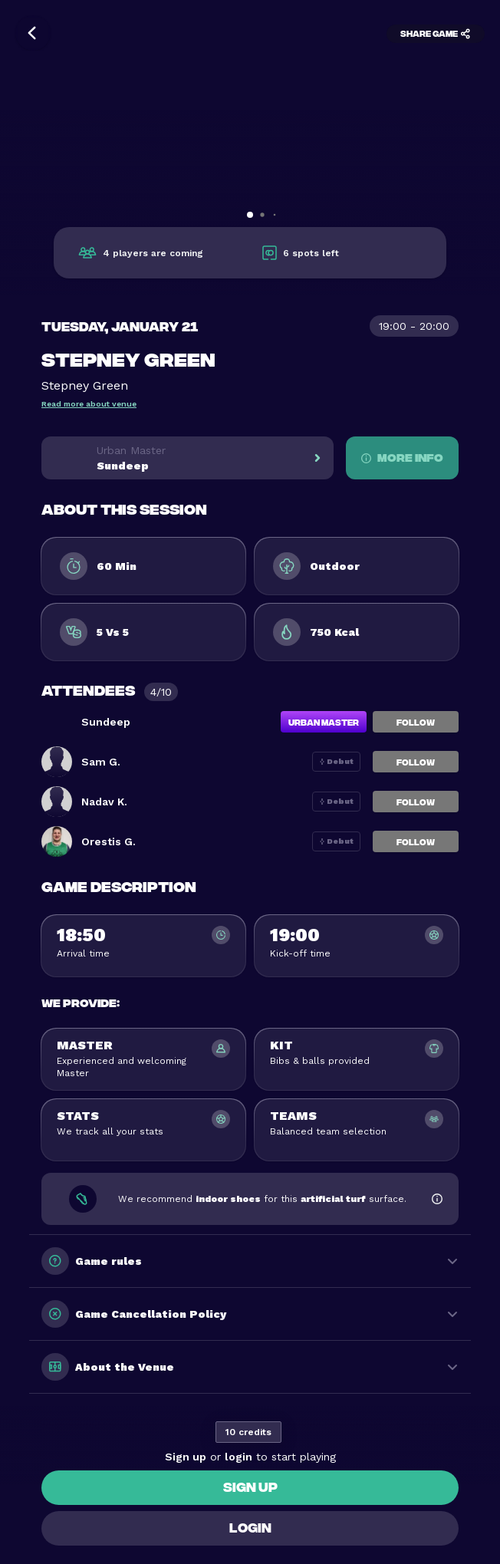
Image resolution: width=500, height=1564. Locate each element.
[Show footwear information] (437, 1199)
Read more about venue (89, 404)
